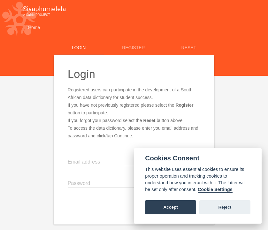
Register (133, 47)
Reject (224, 207)
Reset (188, 47)
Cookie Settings (215, 189)
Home (34, 27)
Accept (170, 207)
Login (79, 47)
